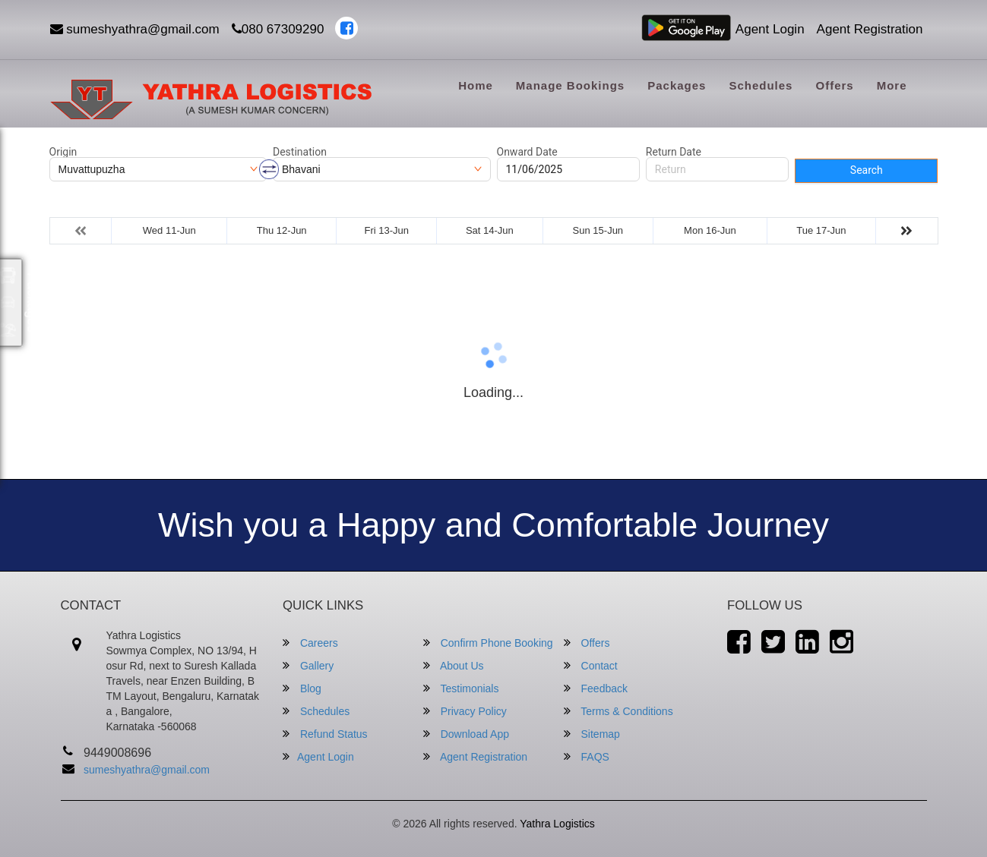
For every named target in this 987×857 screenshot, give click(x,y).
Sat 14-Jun (490, 230)
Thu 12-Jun (282, 230)
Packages (676, 85)
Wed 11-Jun (169, 230)
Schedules (760, 85)
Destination (300, 152)
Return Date (673, 152)
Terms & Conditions (618, 710)
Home (475, 85)
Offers (834, 85)
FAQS (586, 756)
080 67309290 (278, 29)
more (892, 85)
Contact (591, 665)
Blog (302, 688)
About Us (453, 665)
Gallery (308, 665)
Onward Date (527, 152)
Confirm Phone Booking (488, 642)
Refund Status (325, 733)
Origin (63, 152)
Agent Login (770, 29)
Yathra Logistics (557, 824)
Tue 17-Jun (821, 230)
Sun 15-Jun (598, 230)
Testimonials (461, 688)
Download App (466, 733)
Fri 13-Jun (387, 230)
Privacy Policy (465, 710)
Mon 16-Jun (710, 230)
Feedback (596, 688)
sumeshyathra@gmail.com (135, 29)
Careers (310, 642)
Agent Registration (870, 29)
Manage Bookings (570, 85)
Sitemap (592, 733)
